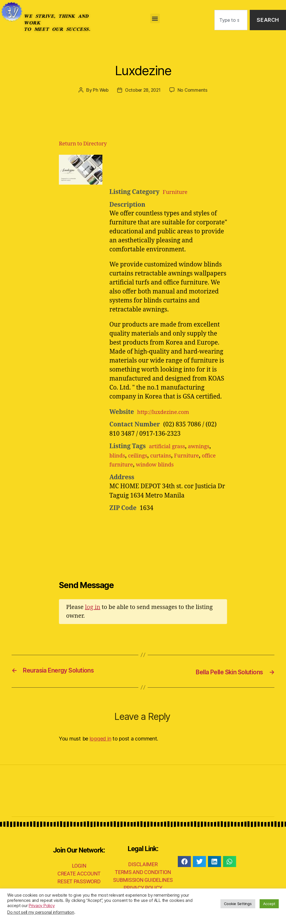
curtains (167, 456)
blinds (118, 456)
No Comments (194, 90)
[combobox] (230, 20)
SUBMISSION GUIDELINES (143, 880)
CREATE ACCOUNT (79, 873)
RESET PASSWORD (78, 881)
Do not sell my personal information (40, 912)
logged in (100, 738)
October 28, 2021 (143, 90)
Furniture (177, 192)
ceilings (141, 456)
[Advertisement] (180, 169)
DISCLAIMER (143, 864)
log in (92, 607)
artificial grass (169, 446)
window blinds (178, 464)
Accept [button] (269, 903)
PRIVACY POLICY (143, 887)
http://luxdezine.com (167, 412)
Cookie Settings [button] (238, 903)
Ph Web (99, 90)
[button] (155, 18)
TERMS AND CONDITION (143, 872)
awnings (205, 446)
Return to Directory (83, 143)
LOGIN (79, 865)
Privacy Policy (42, 905)
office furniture (131, 464)
